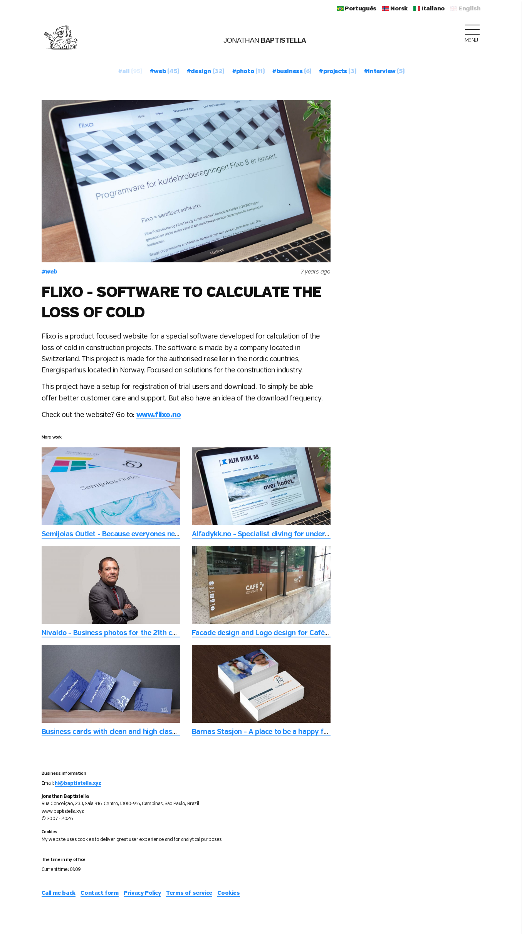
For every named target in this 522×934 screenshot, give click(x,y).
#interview (384, 71)
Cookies (228, 893)
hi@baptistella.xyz (78, 783)
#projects (337, 71)
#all (130, 71)
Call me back (59, 893)
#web (164, 71)
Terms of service (189, 893)
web (49, 272)
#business (291, 71)
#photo (248, 71)
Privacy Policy (142, 893)
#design (205, 71)
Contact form (99, 893)
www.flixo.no (158, 415)
